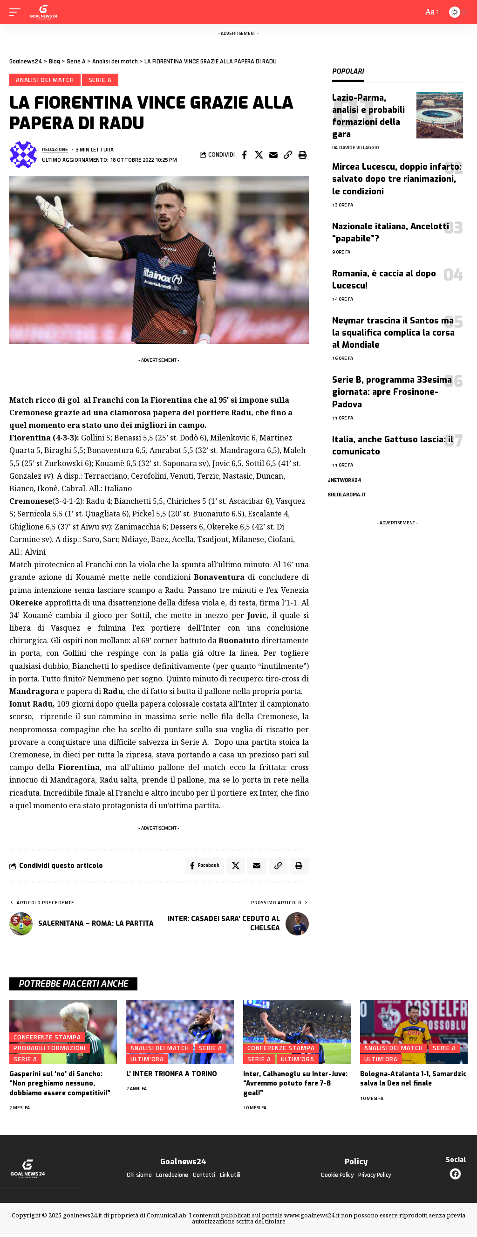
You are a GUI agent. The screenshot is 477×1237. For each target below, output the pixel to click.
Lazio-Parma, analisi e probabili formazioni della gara (368, 116)
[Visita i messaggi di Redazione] (23, 157)
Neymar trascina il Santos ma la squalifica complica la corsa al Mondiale (393, 332)
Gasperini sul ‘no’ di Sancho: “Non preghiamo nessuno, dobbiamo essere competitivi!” (59, 1087)
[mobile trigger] (17, 12)
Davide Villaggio (359, 147)
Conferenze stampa (47, 1040)
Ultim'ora (147, 1063)
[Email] (273, 156)
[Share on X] (259, 156)
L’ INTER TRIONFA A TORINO (171, 1077)
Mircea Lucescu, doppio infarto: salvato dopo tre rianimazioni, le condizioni (397, 179)
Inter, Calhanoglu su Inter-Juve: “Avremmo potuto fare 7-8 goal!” (295, 1087)
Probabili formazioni (50, 1052)
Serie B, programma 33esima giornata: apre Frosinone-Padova (392, 392)
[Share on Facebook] (244, 156)
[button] (287, 156)
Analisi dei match (46, 80)
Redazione (56, 151)
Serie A (102, 80)
